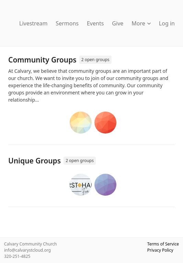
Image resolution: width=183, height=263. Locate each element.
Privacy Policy (160, 250)
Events (95, 23)
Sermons (67, 23)
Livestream (33, 23)
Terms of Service (163, 244)
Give (117, 23)
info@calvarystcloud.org (27, 250)
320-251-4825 (17, 256)
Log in (167, 23)
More (141, 23)
